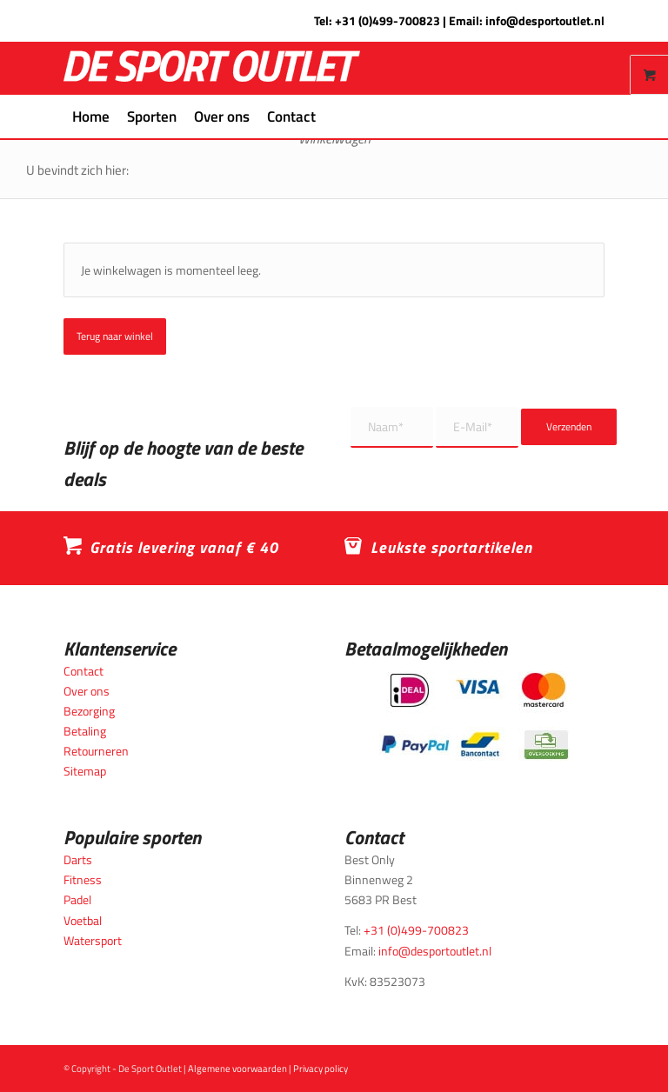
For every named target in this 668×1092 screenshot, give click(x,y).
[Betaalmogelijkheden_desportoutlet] (474, 716)
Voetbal (82, 920)
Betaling (84, 731)
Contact (83, 671)
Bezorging (89, 711)
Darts (77, 859)
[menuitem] (90, 116)
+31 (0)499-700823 (387, 20)
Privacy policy (320, 1068)
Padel (77, 899)
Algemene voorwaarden (237, 1068)
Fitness (82, 879)
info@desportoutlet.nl (545, 20)
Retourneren (96, 751)
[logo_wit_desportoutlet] (211, 68)
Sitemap (84, 771)
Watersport (92, 940)
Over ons (86, 691)
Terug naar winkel (115, 336)
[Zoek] (334, 116)
